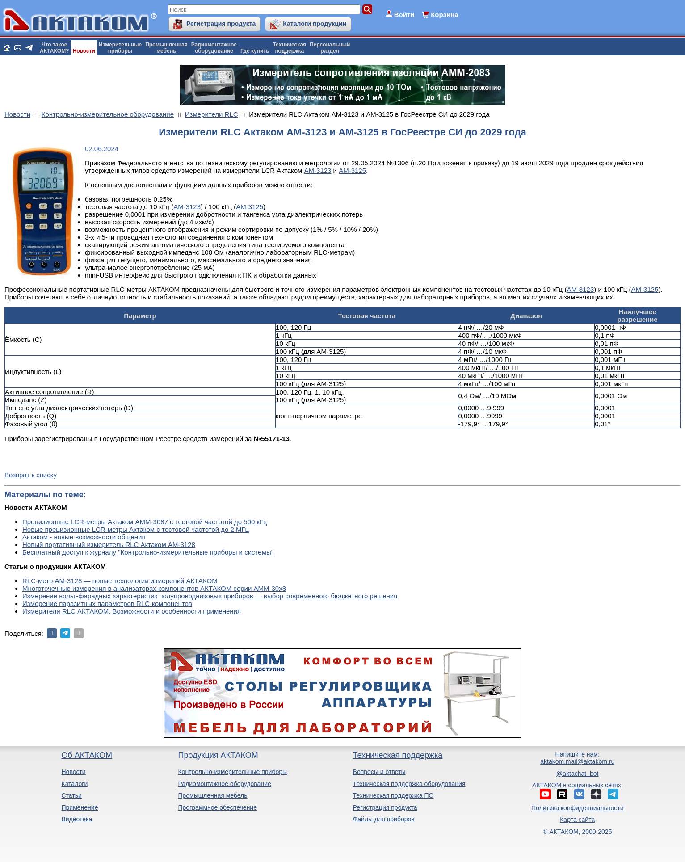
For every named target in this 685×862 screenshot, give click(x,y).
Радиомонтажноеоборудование (214, 48)
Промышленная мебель (212, 795)
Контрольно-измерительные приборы (232, 771)
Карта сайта (577, 819)
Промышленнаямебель (166, 48)
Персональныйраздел (330, 48)
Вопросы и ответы (379, 771)
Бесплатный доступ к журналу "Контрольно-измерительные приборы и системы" (147, 552)
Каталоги (74, 783)
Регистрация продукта (221, 23)
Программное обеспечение (217, 807)
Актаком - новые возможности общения (84, 537)
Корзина (444, 14)
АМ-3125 (352, 170)
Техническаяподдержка (289, 48)
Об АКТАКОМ (86, 755)
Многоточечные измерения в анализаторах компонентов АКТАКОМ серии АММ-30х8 (154, 588)
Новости (84, 51)
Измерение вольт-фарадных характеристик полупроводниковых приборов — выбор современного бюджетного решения (209, 596)
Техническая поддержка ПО (393, 795)
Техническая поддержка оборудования (409, 783)
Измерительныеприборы (120, 48)
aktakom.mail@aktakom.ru (577, 761)
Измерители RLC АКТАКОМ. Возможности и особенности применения (131, 611)
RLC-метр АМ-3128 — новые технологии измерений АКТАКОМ (120, 580)
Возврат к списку (30, 475)
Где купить (254, 51)
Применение (79, 807)
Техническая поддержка (398, 755)
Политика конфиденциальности (577, 808)
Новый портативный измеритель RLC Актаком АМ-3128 (108, 544)
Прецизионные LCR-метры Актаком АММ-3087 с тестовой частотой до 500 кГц (144, 522)
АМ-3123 (318, 170)
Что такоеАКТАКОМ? (54, 48)
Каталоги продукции (314, 23)
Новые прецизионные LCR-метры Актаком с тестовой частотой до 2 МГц (135, 529)
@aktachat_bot (577, 773)
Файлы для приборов (384, 819)
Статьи (71, 795)
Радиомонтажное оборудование (224, 783)
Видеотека (76, 819)
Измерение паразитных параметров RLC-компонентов (107, 603)
